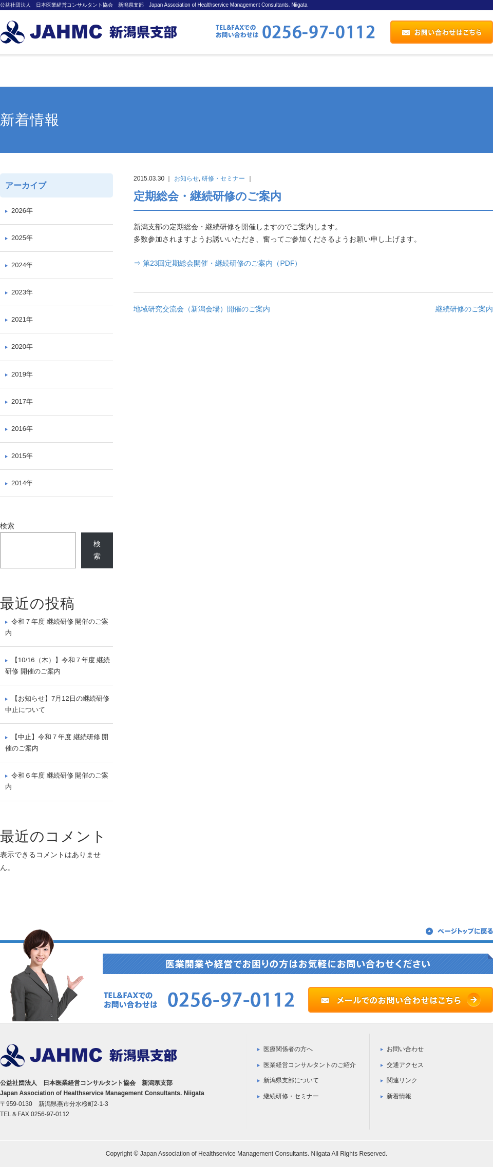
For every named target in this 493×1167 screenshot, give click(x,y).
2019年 (22, 374)
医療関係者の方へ (288, 1049)
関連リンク (402, 1080)
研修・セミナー (223, 178)
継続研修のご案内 (464, 309)
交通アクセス (405, 1065)
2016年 (22, 428)
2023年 (22, 292)
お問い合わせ (405, 1049)
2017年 (22, 401)
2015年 (22, 456)
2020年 (22, 346)
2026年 (22, 210)
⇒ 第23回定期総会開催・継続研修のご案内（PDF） (217, 263)
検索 (7, 526)
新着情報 (399, 1096)
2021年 (22, 319)
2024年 (22, 265)
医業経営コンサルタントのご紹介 (309, 1065)
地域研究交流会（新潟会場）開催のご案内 (202, 309)
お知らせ (186, 178)
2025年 (22, 238)
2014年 (22, 483)
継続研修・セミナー (291, 1096)
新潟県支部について (291, 1080)
